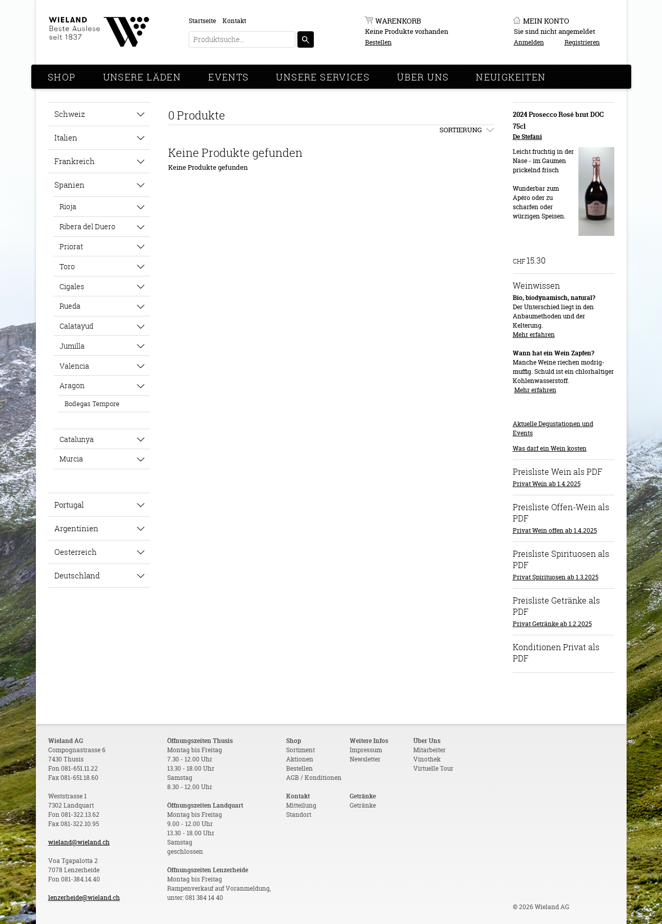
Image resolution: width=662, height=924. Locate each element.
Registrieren (582, 42)
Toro (67, 266)
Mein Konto (546, 21)
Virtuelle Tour (433, 768)
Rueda (70, 306)
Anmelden (529, 42)
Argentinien (76, 528)
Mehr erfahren (534, 334)
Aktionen (299, 759)
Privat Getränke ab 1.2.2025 (552, 623)
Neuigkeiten (511, 77)
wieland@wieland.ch (79, 842)
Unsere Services (323, 77)
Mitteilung (301, 805)
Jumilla (72, 346)
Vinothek (426, 759)
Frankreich (74, 161)
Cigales (71, 286)
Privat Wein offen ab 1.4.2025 (555, 530)
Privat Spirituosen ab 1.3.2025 (555, 577)
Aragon (72, 385)
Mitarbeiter (429, 750)
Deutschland (77, 575)
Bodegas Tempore (92, 403)
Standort (298, 814)
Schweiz (69, 114)
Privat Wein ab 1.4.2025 (546, 483)
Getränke (363, 805)
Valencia (74, 366)
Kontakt (234, 20)
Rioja (67, 206)
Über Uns (423, 77)
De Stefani (527, 136)
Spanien (69, 184)
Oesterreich (75, 552)
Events (228, 77)
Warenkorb (398, 21)
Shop (62, 77)
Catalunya (76, 439)
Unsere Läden (142, 77)
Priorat (71, 246)
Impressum (366, 750)
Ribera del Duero (87, 226)
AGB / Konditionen (314, 777)
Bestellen (378, 42)
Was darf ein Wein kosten (550, 448)
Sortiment (300, 750)
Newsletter (365, 759)
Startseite (202, 20)
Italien (65, 137)
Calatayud (76, 326)
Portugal (69, 504)
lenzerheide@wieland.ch (84, 897)
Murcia (71, 459)
